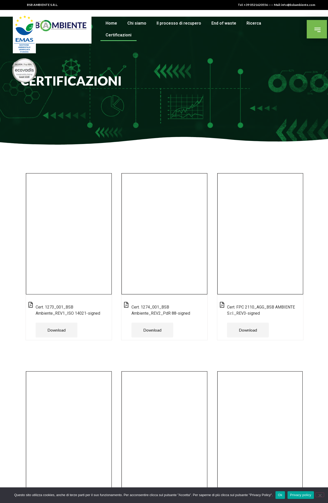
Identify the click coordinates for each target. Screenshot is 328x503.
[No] (319, 494)
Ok (280, 495)
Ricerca (254, 23)
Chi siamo (136, 23)
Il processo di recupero (179, 23)
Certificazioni (118, 35)
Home (111, 23)
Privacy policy (300, 495)
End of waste (223, 23)
